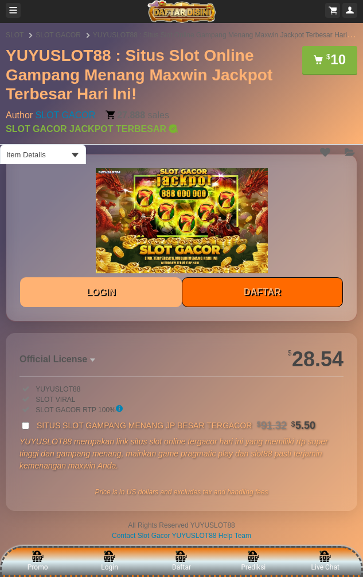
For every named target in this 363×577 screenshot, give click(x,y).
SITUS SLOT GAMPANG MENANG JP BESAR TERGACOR (176, 425)
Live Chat (325, 561)
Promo (38, 561)
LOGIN (100, 292)
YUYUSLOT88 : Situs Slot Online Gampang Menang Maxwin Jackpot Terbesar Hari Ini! (225, 35)
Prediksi (253, 561)
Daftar (181, 561)
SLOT (15, 35)
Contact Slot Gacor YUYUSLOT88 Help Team (181, 536)
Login (109, 561)
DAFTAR (262, 292)
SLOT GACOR (58, 35)
